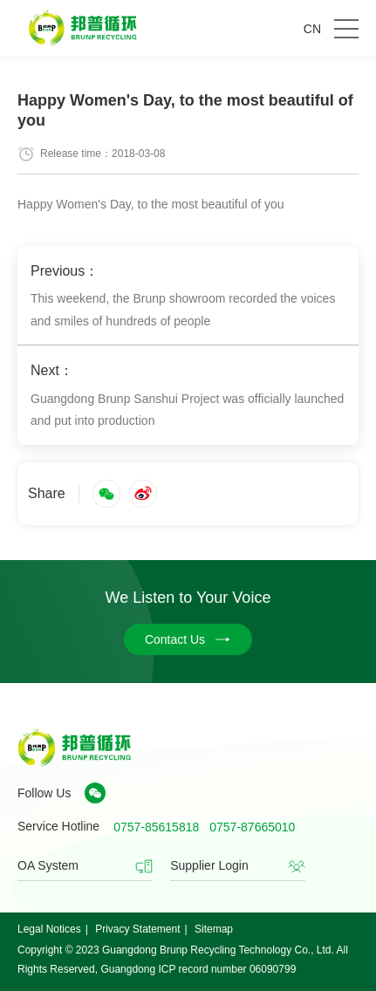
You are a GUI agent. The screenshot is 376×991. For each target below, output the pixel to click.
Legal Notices (49, 929)
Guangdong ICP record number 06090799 (198, 969)
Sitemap (214, 929)
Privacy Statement (137, 929)
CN (312, 29)
